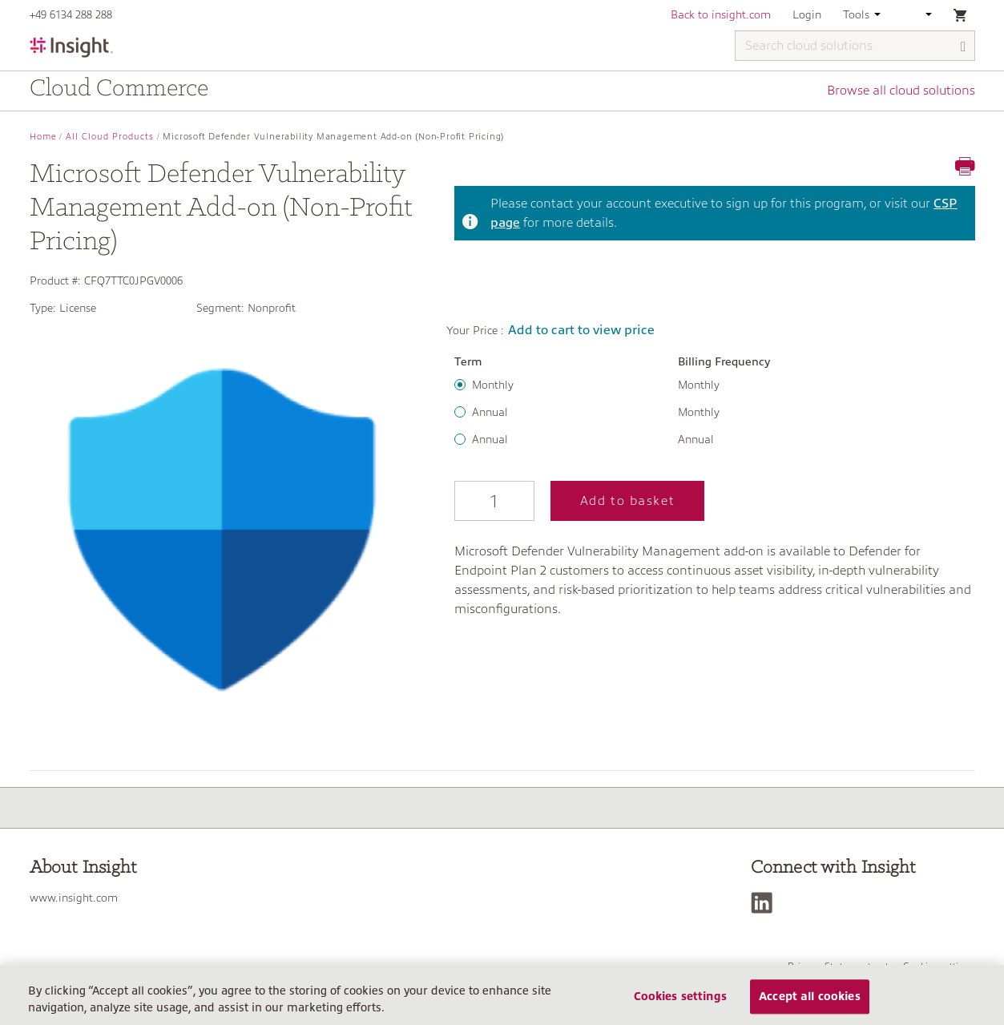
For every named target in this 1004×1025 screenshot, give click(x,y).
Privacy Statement (829, 966)
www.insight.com (74, 897)
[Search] (964, 46)
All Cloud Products (110, 136)
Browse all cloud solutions (901, 90)
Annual (490, 412)
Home (43, 136)
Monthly (493, 384)
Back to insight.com (721, 14)
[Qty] (494, 501)
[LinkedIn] (765, 903)
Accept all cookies (810, 1002)
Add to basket (627, 501)
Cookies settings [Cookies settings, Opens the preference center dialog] (680, 1002)
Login (806, 14)
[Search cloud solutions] (855, 45)
